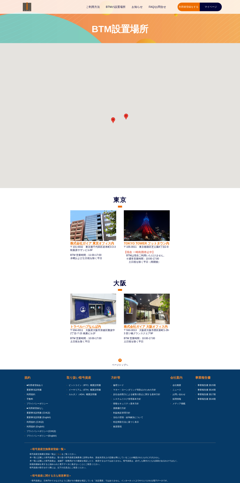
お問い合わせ (178, 394)
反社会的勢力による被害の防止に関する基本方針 (136, 394)
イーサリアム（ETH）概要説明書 (85, 390)
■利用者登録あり (35, 385)
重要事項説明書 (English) (39, 417)
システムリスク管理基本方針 (127, 399)
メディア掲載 (178, 403)
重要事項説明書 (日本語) (38, 413)
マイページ (211, 7)
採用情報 (176, 399)
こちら (59, 454)
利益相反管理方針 (121, 413)
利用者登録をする (188, 7)
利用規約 (31, 394)
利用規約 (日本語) (35, 422)
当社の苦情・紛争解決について (128, 417)
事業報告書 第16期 (207, 390)
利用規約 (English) (35, 426)
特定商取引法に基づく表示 (126, 422)
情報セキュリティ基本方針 (126, 403)
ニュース (176, 390)
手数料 (30, 399)
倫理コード (118, 385)
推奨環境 (117, 426)
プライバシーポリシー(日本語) (41, 431)
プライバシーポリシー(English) (41, 436)
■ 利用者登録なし (35, 408)
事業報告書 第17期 (207, 394)
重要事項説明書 (34, 390)
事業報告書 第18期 (207, 399)
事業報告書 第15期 (207, 385)
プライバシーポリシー (37, 403)
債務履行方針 (119, 408)
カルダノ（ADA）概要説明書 (83, 394)
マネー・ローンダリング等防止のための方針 (134, 390)
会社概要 (176, 385)
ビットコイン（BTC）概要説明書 (85, 385)
